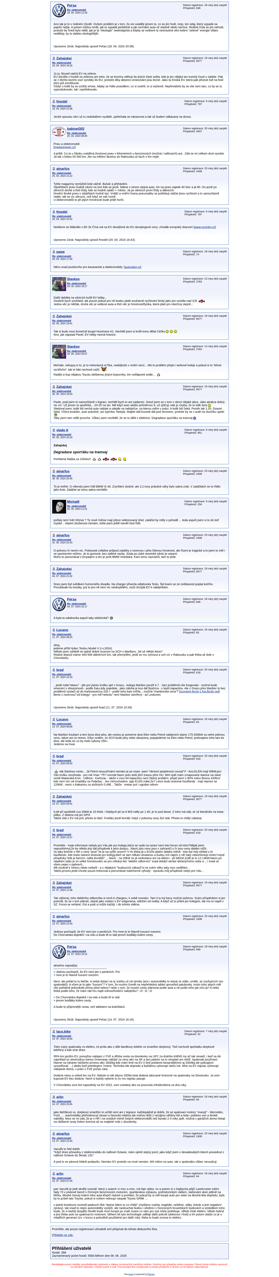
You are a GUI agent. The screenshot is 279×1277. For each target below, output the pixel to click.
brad (60, 670)
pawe (60, 252)
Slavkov (73, 279)
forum (131, 1274)
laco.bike (63, 1031)
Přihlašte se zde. (62, 1235)
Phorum (150, 1274)
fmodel (61, 101)
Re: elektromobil (76, 10)
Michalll (73, 502)
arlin (59, 1097)
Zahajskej (64, 58)
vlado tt (62, 430)
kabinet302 (75, 129)
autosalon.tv (132, 267)
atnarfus (63, 169)
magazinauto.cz (64, 147)
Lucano (62, 630)
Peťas (71, 5)
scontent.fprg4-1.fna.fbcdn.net (199, 691)
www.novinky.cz (204, 227)
